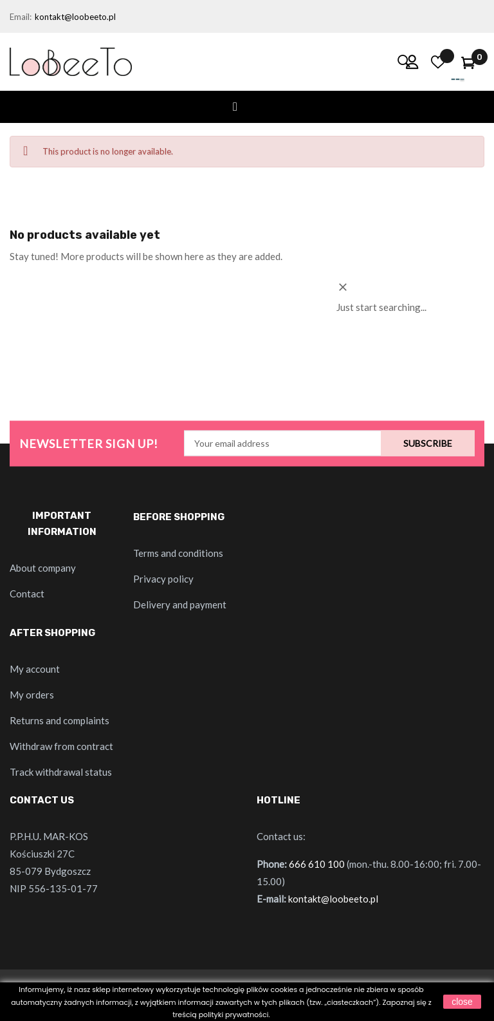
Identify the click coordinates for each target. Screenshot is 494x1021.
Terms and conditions (178, 553)
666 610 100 (317, 864)
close (462, 1002)
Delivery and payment (179, 604)
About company (43, 568)
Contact (27, 593)
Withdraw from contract (61, 746)
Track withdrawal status (61, 772)
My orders (32, 694)
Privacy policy (163, 579)
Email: (21, 17)
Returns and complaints (59, 720)
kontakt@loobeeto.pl (75, 17)
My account (35, 669)
